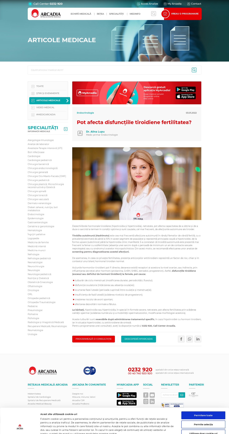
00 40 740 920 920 (140, 373)
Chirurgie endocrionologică (42, 168)
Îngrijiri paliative (36, 234)
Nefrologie (33, 254)
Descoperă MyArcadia (139, 339)
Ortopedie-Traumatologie (41, 302)
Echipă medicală (81, 13)
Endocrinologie (36, 214)
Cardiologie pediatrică (40, 160)
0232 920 (56, 3)
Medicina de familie (38, 242)
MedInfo (135, 13)
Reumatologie (35, 330)
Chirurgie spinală (37, 191)
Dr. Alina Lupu (95, 131)
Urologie (32, 334)
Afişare (159, 427)
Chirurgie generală (38, 172)
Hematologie (35, 230)
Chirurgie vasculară (38, 199)
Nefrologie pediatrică (39, 258)
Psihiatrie (33, 314)
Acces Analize (147, 4)
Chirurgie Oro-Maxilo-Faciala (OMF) (47, 176)
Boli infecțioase (36, 152)
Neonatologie (35, 262)
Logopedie (33, 238)
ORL (30, 294)
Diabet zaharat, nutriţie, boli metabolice (43, 209)
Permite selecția (203, 402)
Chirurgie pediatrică (38, 180)
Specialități (116, 13)
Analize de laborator (38, 144)
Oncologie (33, 290)
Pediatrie (32, 306)
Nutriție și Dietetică (38, 278)
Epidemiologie (35, 218)
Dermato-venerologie (39, 203)
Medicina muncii (37, 250)
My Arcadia (172, 4)
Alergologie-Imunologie (41, 140)
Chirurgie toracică (37, 195)
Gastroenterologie (37, 222)
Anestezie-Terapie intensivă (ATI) (45, 148)
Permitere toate (203, 393)
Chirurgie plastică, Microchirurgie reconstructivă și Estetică (46, 186)
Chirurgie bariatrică (38, 164)
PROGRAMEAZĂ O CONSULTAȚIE (93, 339)
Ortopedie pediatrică (39, 298)
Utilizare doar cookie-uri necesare (203, 413)
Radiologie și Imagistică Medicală (46, 322)
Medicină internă (37, 246)
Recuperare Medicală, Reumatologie (47, 326)
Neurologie (34, 270)
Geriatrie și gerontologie (41, 226)
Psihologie (33, 318)
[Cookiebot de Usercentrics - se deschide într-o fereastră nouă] (19, 428)
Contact (194, 4)
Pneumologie (35, 310)
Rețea (100, 13)
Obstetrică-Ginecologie (40, 282)
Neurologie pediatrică (39, 274)
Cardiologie (34, 156)
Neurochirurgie (36, 266)
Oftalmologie (35, 286)
